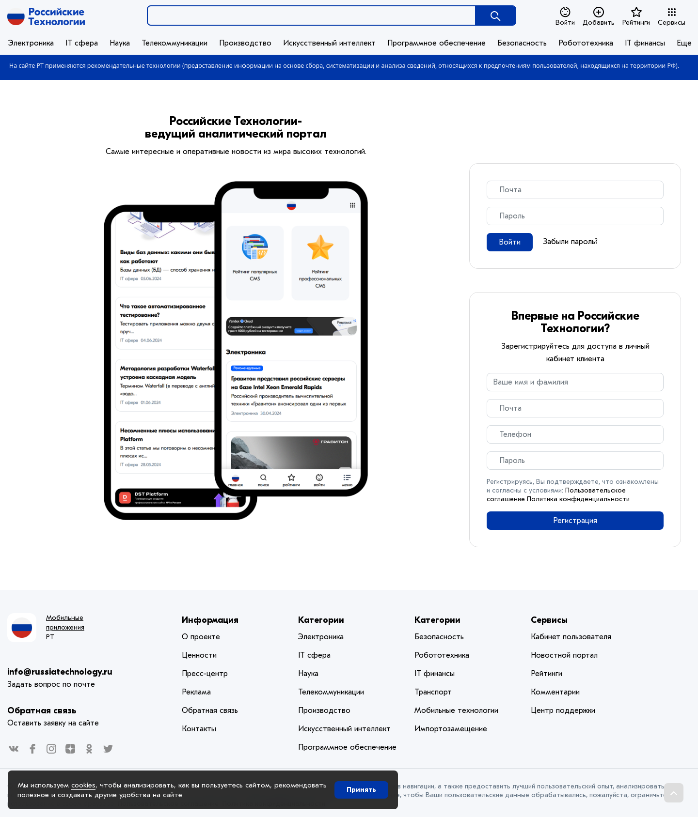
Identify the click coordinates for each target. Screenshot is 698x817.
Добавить (599, 16)
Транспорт (433, 692)
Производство (245, 43)
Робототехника (585, 43)
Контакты (199, 729)
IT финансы (645, 43)
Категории (321, 620)
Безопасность (522, 43)
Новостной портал (564, 655)
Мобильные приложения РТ (65, 627)
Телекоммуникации (174, 43)
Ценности (199, 655)
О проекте (201, 636)
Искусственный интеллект (329, 43)
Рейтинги (636, 16)
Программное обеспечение (436, 43)
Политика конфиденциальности (578, 499)
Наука (120, 43)
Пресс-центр (205, 673)
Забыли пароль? (570, 241)
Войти (565, 16)
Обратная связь (41, 711)
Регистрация (575, 520)
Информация (210, 620)
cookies (83, 785)
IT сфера (81, 43)
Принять (361, 790)
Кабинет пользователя (571, 636)
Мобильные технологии (456, 710)
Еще (684, 43)
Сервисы (671, 16)
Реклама (196, 692)
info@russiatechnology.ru (59, 672)
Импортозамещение (450, 729)
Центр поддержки (563, 710)
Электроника (31, 43)
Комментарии (555, 692)
